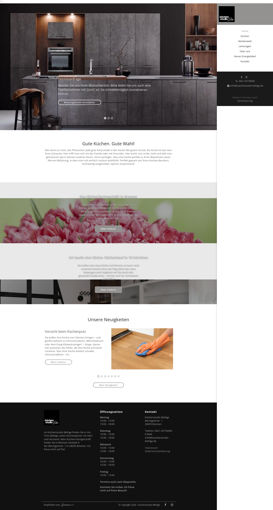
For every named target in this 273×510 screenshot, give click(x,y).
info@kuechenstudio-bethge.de (245, 85)
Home (245, 31)
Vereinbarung (245, 100)
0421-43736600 (245, 81)
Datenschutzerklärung (157, 451)
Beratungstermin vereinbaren (79, 102)
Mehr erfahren (108, 228)
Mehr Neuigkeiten (108, 385)
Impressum (151, 447)
